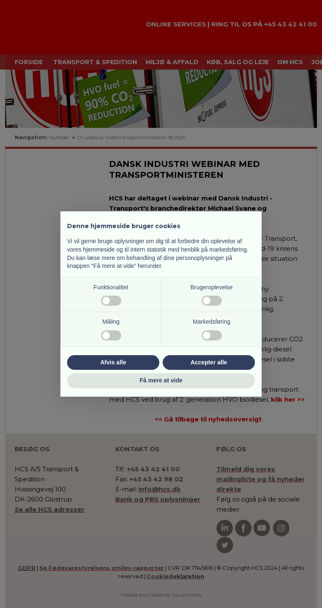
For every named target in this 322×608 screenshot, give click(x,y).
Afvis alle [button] (113, 362)
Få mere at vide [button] (161, 380)
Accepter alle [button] (208, 362)
